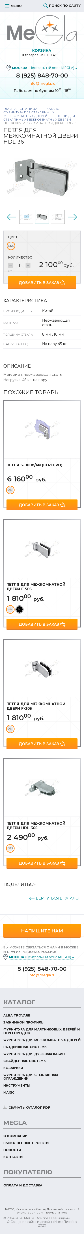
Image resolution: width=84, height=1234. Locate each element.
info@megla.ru (42, 83)
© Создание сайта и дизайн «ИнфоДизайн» (42, 1222)
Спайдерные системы (25, 1061)
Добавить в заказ (39, 283)
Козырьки (13, 1068)
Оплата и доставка (22, 1185)
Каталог (53, 108)
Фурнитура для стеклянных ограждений (30, 1077)
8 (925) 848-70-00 (42, 75)
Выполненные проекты (26, 1143)
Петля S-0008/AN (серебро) (34, 465)
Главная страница (20, 108)
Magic (9, 1092)
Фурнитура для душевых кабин (34, 1054)
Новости (12, 1150)
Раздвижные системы (25, 1047)
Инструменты (16, 1085)
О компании (15, 1136)
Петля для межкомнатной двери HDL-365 (35, 825)
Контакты (13, 1157)
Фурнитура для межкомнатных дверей (42, 1040)
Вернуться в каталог (58, 898)
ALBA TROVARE (16, 1015)
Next (72, 217)
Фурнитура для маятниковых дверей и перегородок (41, 1031)
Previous (11, 217)
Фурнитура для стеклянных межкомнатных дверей (28, 114)
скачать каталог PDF (29, 1108)
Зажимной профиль (23, 1022)
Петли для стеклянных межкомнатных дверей (39, 117)
